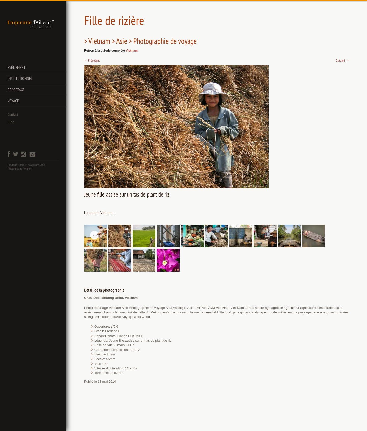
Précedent (92, 60)
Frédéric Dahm (16, 165)
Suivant (342, 60)
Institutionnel (20, 78)
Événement (16, 67)
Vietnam (131, 50)
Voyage (13, 100)
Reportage (16, 89)
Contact (13, 114)
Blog (11, 121)
